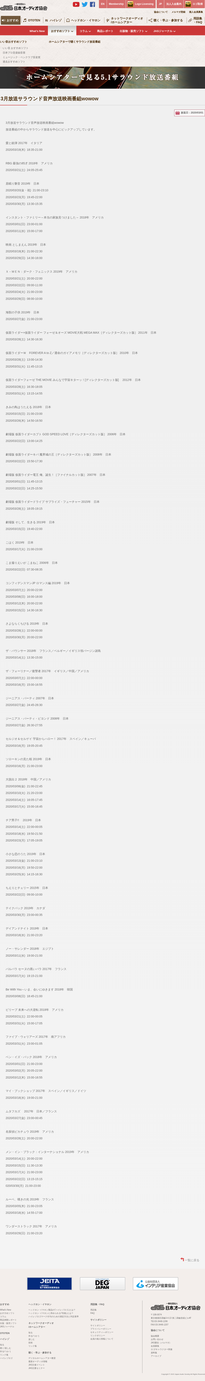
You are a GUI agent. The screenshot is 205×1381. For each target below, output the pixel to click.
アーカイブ (156, 1356)
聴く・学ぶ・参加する (168, 20)
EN (103, 4)
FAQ (92, 1313)
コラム (83, 31)
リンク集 (4, 1355)
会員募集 (155, 1346)
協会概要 (155, 1336)
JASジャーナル (163, 31)
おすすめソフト (60, 31)
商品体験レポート (8, 1320)
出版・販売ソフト (8, 1323)
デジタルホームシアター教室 (42, 1358)
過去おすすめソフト (14, 61)
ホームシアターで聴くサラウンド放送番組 (74, 41)
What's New (37, 31)
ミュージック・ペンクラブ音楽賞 (21, 57)
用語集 (93, 1310)
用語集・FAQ (197, 20)
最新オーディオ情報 (37, 1361)
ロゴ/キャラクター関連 (161, 1349)
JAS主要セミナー (36, 1368)
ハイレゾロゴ (6, 1358)
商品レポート (105, 31)
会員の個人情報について (101, 1339)
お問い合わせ (157, 1339)
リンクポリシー (97, 1335)
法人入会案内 (173, 4)
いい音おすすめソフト (13, 41)
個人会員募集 (196, 12)
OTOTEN (34, 20)
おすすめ (12, 20)
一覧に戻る (192, 1260)
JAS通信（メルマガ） (161, 1342)
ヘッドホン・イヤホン (85, 20)
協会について (161, 12)
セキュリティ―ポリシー (101, 1332)
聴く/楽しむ (5, 1348)
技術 (30, 1342)
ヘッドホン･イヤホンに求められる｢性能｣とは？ (50, 1313)
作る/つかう (5, 1351)
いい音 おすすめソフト (15, 48)
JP (160, 4)
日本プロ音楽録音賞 (14, 52)
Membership (116, 4)
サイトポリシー (98, 1319)
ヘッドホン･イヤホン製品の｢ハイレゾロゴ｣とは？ (52, 1310)
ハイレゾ (56, 20)
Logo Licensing (144, 4)
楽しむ (31, 1339)
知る (2, 1345)
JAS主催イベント (36, 1365)
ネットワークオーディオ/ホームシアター (127, 20)
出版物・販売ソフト (132, 31)
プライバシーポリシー (100, 1329)
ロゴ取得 (198, 4)
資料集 (154, 1353)
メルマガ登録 (178, 12)
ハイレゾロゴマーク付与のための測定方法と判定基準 (53, 1316)
